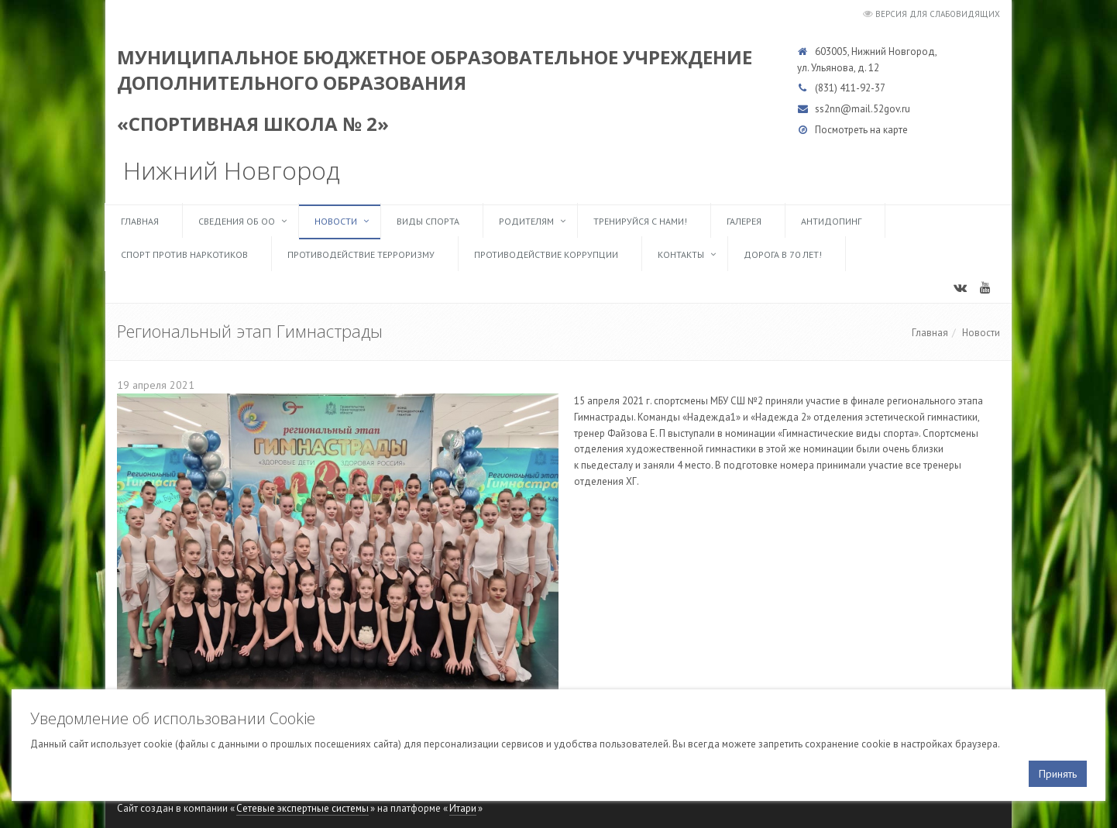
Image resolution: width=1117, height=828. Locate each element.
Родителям (526, 221)
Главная (140, 221)
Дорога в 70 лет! (783, 254)
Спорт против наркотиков (184, 254)
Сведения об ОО (236, 221)
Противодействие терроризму (361, 254)
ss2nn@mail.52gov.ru (862, 108)
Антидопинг (831, 221)
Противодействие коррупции (546, 254)
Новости (335, 221)
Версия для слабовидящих (937, 14)
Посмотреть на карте (861, 129)
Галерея (744, 221)
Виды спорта (428, 221)
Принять (1058, 774)
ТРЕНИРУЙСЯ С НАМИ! (640, 221)
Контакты (681, 254)
